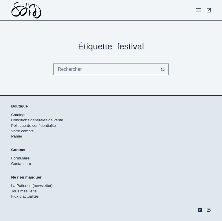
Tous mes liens (23, 191)
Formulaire (20, 158)
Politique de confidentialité (33, 125)
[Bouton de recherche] (163, 69)
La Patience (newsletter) (32, 185)
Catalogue (20, 115)
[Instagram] (200, 210)
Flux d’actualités (25, 196)
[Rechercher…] (105, 69)
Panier (16, 136)
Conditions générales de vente (37, 120)
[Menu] (198, 10)
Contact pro (21, 163)
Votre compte (22, 131)
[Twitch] (209, 210)
